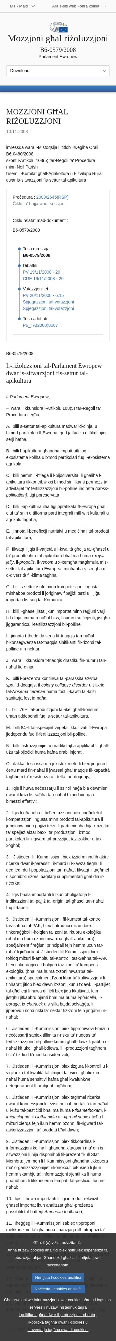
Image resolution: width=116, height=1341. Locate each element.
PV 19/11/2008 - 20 (41, 272)
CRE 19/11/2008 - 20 (43, 278)
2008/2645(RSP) (52, 197)
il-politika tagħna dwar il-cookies (56, 1333)
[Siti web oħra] (79, 6)
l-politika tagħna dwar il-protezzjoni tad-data (57, 1326)
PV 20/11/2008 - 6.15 (43, 295)
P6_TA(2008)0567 (40, 325)
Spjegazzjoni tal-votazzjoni (48, 301)
